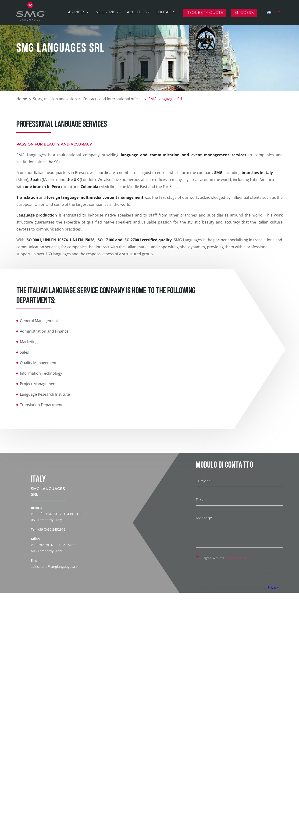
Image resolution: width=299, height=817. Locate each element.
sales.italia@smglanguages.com (56, 566)
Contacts (165, 12)
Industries (106, 12)
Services (76, 12)
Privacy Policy (94, 788)
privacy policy (236, 558)
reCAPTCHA (273, 573)
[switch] (19, 779)
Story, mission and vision (55, 98)
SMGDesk (244, 12)
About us (137, 12)
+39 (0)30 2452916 (51, 529)
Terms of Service (30, 796)
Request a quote (204, 12)
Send (39, 807)
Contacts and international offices (112, 98)
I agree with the (221, 557)
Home (21, 98)
